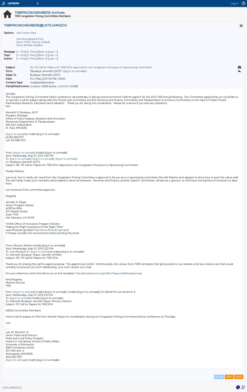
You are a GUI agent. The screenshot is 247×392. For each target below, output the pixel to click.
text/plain (35, 86)
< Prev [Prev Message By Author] (32, 58)
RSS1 (229, 376)
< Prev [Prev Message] (32, 51)
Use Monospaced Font (30, 39)
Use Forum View (26, 32)
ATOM (219, 376)
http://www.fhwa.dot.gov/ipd (51, 230)
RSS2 (239, 376)
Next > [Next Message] (42, 51)
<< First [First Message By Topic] (21, 55)
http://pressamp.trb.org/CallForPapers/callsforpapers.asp (108, 273)
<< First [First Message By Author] (21, 58)
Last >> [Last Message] (53, 51)
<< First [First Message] (21, 51)
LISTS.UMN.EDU (12, 387)
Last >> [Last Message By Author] (53, 58)
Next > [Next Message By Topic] (42, 55)
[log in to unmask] (75, 71)
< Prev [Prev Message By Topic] (32, 55)
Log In (234, 3)
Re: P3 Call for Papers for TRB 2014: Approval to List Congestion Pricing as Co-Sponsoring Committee (91, 67)
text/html (63, 86)
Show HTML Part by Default (33, 42)
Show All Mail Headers (29, 45)
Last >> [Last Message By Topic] (53, 55)
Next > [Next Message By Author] (42, 58)
